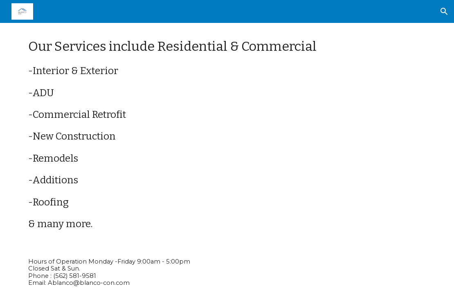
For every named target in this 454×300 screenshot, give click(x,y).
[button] (444, 11)
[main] (227, 134)
